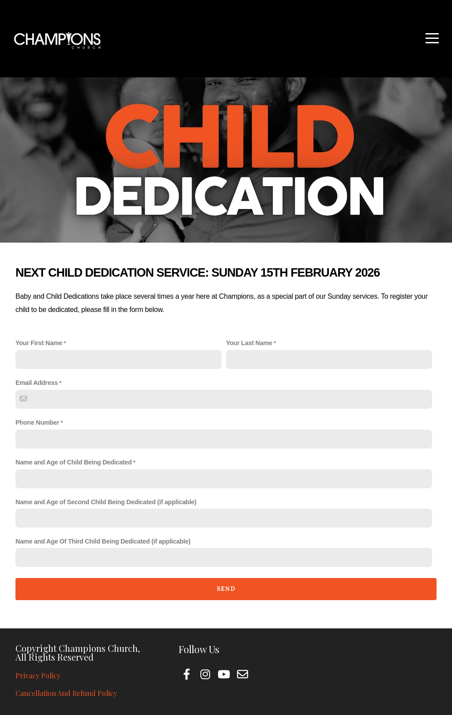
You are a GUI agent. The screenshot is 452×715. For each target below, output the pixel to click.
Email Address (36, 382)
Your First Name (38, 342)
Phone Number (37, 422)
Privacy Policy (37, 675)
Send (226, 589)
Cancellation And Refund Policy (66, 693)
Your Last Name (249, 342)
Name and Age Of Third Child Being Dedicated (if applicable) (103, 541)
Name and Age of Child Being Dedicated (73, 462)
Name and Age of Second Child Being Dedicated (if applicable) (105, 502)
